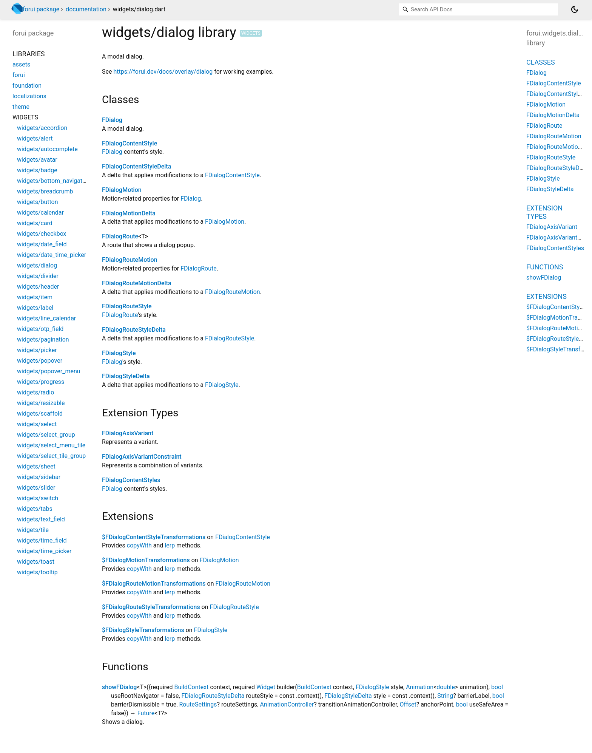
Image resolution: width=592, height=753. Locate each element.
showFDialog (119, 687)
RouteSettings (198, 704)
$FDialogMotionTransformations (146, 560)
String (445, 695)
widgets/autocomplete (47, 149)
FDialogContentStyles (131, 480)
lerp (170, 545)
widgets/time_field (42, 540)
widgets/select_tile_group (51, 455)
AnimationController (287, 704)
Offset (408, 704)
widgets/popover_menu (48, 371)
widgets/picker (37, 350)
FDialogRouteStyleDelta (134, 329)
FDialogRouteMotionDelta (136, 283)
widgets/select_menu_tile (51, 445)
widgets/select (37, 424)
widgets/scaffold (40, 413)
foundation (27, 85)
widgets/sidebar (38, 477)
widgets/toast (35, 561)
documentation (86, 9)
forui (18, 75)
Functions (544, 267)
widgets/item (34, 297)
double (445, 687)
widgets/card (34, 223)
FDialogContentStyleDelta (136, 166)
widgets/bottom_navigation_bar (59, 180)
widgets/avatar (37, 159)
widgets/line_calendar (46, 318)
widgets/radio (35, 392)
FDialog (112, 120)
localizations (29, 96)
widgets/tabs (34, 508)
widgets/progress (40, 381)
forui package (41, 9)
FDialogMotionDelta (129, 213)
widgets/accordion (42, 127)
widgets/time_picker (44, 551)
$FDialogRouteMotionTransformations (154, 583)
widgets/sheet (36, 466)
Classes (540, 62)
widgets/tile (33, 529)
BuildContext (191, 687)
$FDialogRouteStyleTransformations (151, 607)
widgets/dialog (37, 265)
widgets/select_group (46, 434)
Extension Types (544, 212)
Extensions (546, 296)
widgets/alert (35, 138)
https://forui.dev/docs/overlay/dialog (163, 71)
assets (21, 64)
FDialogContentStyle (129, 143)
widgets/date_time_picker (51, 254)
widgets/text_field (41, 519)
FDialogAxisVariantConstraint (142, 456)
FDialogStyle (119, 353)
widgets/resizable (41, 403)
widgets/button (37, 202)
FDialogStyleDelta (126, 376)
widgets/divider (38, 276)
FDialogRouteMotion (129, 259)
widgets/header (38, 286)
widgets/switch (37, 498)
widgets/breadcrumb (45, 191)
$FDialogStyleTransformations (143, 630)
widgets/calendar (40, 212)
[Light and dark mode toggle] (575, 9)
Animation (419, 687)
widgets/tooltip (37, 572)
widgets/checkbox (41, 233)
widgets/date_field (41, 244)
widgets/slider (36, 487)
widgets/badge (37, 170)
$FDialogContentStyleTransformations (153, 537)
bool (497, 687)
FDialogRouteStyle (127, 306)
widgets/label (35, 307)
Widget (265, 687)
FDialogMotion (122, 189)
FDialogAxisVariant (127, 433)
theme (20, 106)
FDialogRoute (120, 236)
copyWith (139, 545)
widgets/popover (39, 360)
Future (145, 713)
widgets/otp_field (40, 328)
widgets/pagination (43, 339)
